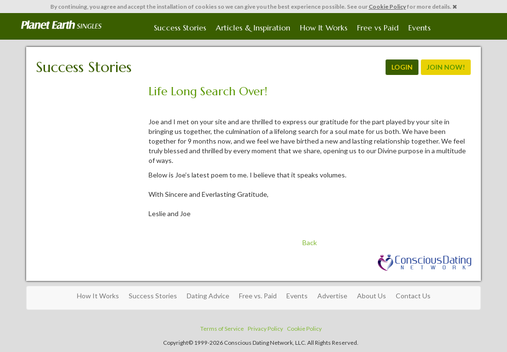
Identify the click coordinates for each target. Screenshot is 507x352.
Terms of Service (222, 328)
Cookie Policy (387, 6)
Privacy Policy (265, 328)
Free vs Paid (378, 27)
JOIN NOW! (446, 67)
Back (309, 242)
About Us (371, 296)
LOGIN (402, 67)
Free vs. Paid (258, 296)
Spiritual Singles (61, 25)
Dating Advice (208, 296)
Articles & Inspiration (253, 27)
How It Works (323, 27)
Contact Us (413, 296)
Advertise (332, 296)
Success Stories (180, 27)
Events (419, 27)
